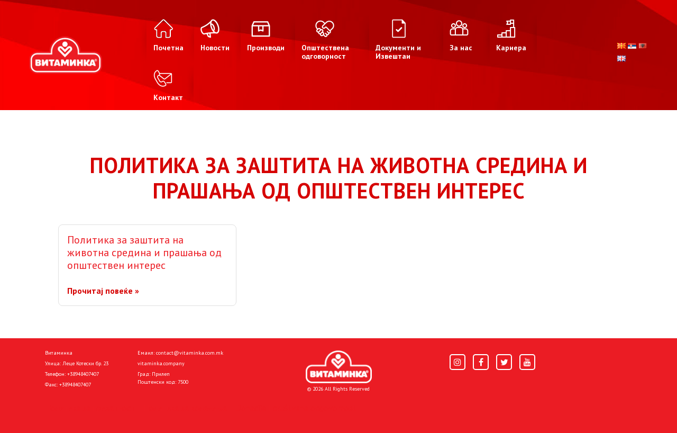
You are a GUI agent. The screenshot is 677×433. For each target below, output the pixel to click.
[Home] (338, 367)
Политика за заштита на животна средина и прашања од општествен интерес (144, 252)
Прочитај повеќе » (103, 290)
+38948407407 (83, 374)
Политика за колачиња (185, 407)
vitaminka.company (161, 363)
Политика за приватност (90, 407)
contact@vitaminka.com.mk (189, 352)
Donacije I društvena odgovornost (295, 407)
